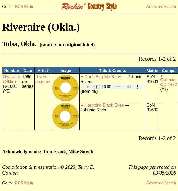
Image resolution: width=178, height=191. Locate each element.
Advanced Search (161, 6)
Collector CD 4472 (168, 82)
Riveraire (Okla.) (11, 79)
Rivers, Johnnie (42, 79)
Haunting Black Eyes (104, 105)
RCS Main (24, 6)
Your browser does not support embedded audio (113, 86)
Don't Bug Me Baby (102, 77)
